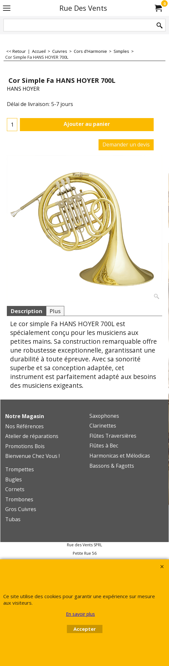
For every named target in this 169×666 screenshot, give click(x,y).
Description (26, 311)
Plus (55, 311)
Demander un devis (126, 144)
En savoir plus (80, 614)
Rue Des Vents (83, 8)
